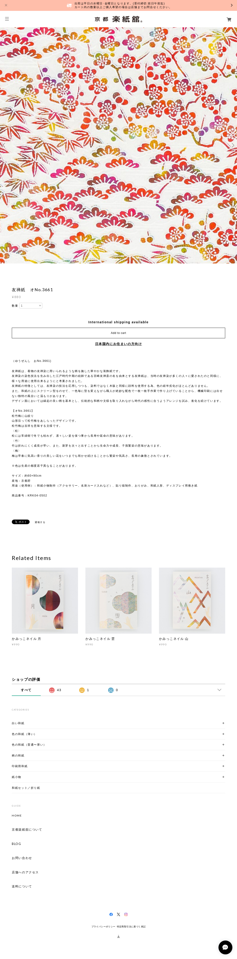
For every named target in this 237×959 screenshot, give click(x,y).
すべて (26, 690)
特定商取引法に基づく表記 (131, 926)
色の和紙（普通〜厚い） (29, 744)
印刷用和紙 (20, 766)
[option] (118, 145)
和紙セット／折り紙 (26, 788)
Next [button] (232, 145)
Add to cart (118, 333)
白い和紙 (18, 723)
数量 (15, 305)
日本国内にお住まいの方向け (118, 344)
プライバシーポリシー (103, 926)
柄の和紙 (18, 755)
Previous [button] (4, 145)
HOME (17, 815)
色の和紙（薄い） (24, 734)
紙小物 (16, 777)
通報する (40, 522)
